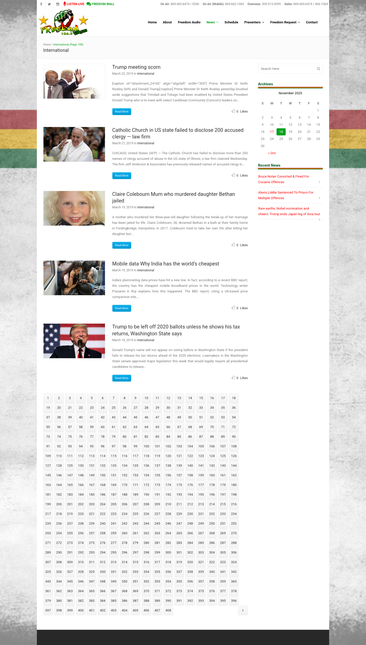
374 (190, 591)
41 (92, 417)
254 (59, 533)
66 (168, 427)
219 (70, 514)
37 (48, 417)
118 (146, 456)
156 (168, 475)
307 (48, 562)
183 (70, 494)
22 (81, 408)
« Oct (272, 153)
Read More (122, 111)
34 (212, 408)
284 (190, 543)
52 (212, 417)
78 (103, 436)
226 (146, 514)
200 (59, 504)
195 (201, 494)
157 (179, 475)
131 (92, 465)
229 (179, 514)
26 (125, 408)
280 (146, 543)
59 (92, 427)
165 (70, 485)
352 (146, 581)
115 (113, 456)
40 (81, 417)
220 (81, 514)
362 (59, 591)
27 (136, 408)
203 (92, 504)
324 (234, 562)
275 (92, 543)
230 (190, 514)
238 (81, 523)
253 (48, 533)
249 (201, 523)
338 (190, 572)
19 (48, 408)
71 (223, 427)
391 (179, 601)
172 (146, 485)
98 (125, 446)
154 (146, 475)
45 (136, 417)
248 (190, 523)
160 (212, 475)
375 (201, 591)
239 (92, 523)
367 (113, 591)
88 (212, 436)
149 (92, 475)
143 (223, 465)
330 (102, 572)
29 (157, 408)
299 (157, 552)
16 (212, 398)
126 (234, 456)
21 (70, 408)
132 (102, 465)
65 (157, 427)
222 (102, 514)
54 (234, 417)
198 (234, 494)
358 (212, 581)
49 (179, 417)
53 (223, 417)
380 (59, 601)
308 (59, 562)
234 (234, 514)
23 (92, 408)
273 (70, 543)
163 (48, 485)
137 (157, 465)
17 (223, 398)
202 (81, 504)
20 (59, 408)
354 (168, 581)
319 (179, 562)
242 (124, 523)
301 (179, 552)
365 (92, 591)
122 (190, 456)
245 (157, 523)
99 (136, 446)
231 (201, 514)
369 (135, 591)
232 (212, 514)
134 (124, 465)
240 (102, 523)
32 (190, 408)
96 (103, 446)
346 (81, 581)
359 (223, 581)
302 (190, 552)
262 (146, 533)
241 (113, 523)
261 (135, 533)
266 (190, 533)
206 (124, 504)
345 (70, 581)
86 (190, 436)
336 (168, 572)
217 (48, 514)
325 (48, 572)
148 (81, 475)
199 (48, 504)
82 (146, 436)
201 (70, 504)
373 (179, 591)
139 (179, 465)
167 (92, 485)
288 (234, 543)
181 (48, 494)
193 (179, 494)
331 (113, 572)
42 (103, 417)
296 (124, 552)
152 (124, 475)
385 (113, 601)
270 (234, 533)
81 (136, 436)
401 (92, 610)
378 (234, 591)
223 (113, 514)
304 (212, 552)
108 (234, 446)
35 (223, 408)
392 (190, 601)
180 (234, 485)
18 (234, 398)
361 (48, 591)
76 (81, 436)
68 (190, 427)
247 (179, 523)
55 (48, 427)
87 (201, 436)
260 (124, 533)
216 (234, 504)
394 (212, 601)
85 (179, 436)
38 (59, 417)
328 (81, 572)
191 (157, 494)
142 (212, 465)
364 (81, 591)
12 (168, 398)
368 (124, 591)
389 (157, 601)
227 (157, 514)
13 (179, 398)
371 (157, 591)
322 (212, 562)
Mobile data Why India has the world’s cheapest (165, 264)
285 (201, 543)
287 (223, 543)
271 (48, 543)
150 (102, 475)
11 (157, 398)
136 (146, 465)
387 (135, 601)
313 (113, 562)
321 (201, 562)
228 (168, 514)
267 (201, 533)
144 (234, 465)
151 (113, 475)
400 (81, 610)
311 (92, 562)
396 (234, 601)
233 (223, 514)
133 (113, 465)
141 (201, 465)
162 (234, 475)
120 (168, 456)
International (145, 73)
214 (212, 504)
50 (190, 417)
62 (125, 427)
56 (59, 427)
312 (102, 562)
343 (48, 581)
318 (168, 562)
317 (157, 562)
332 (124, 572)
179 (223, 485)
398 (59, 610)
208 (146, 504)
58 (81, 427)
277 (113, 543)
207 (135, 504)
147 (70, 475)
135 (135, 465)
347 (92, 581)
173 (157, 485)
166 (81, 485)
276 (102, 543)
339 (201, 572)
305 (223, 552)
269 (223, 533)
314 (124, 562)
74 (59, 436)
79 (114, 436)
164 (59, 485)
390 (168, 601)
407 (157, 610)
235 (48, 523)
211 (179, 504)
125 (223, 456)
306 (234, 552)
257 (92, 533)
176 (190, 485)
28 (146, 408)
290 (59, 552)
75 (70, 436)
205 (113, 504)
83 (157, 436)
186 (102, 494)
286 (212, 543)
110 (59, 456)
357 (201, 581)
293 (92, 552)
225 (135, 514)
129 (70, 465)
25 (114, 408)
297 (135, 552)
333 (135, 572)
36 (234, 408)
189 (135, 494)
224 (124, 514)
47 (157, 417)
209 (157, 504)
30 (168, 408)
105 (201, 446)
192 (168, 494)
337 (179, 572)
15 (201, 398)
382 (81, 601)
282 (168, 543)
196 (212, 494)
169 (113, 485)
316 (146, 562)
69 (201, 427)
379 (48, 601)
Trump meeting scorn (136, 67)
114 (102, 456)
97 (114, 446)
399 (70, 610)
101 (157, 446)
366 (102, 591)
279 (135, 543)
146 (59, 475)
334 (146, 572)
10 (146, 398)
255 (70, 533)
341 (223, 572)
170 (124, 485)
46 (146, 417)
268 (212, 533)
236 (59, 523)
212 (190, 504)
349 (113, 581)
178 (212, 485)
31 (179, 408)
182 (59, 494)
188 (124, 494)
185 (92, 494)
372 (168, 591)
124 (212, 456)
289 (48, 552)
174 (168, 485)
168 (102, 485)
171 (135, 485)
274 (81, 543)
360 (234, 581)
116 (124, 456)
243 (135, 523)
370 (146, 591)
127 (48, 465)
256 (81, 533)
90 (234, 436)
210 (168, 504)
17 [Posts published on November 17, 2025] (272, 132)
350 (124, 581)
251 (223, 523)
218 (59, 514)
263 (157, 533)
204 (102, 504)
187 (113, 494)
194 (190, 494)
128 (59, 465)
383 (92, 601)
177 (201, 485)
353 (157, 581)
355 (179, 581)
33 (201, 408)
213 (201, 504)
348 (102, 581)
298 (146, 552)
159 (201, 475)
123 (201, 456)
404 (124, 610)
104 (190, 446)
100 (146, 446)
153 (135, 475)
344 (59, 581)
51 (201, 417)
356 (190, 581)
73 (48, 436)
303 (201, 552)
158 (190, 475)
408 (168, 610)
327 (70, 572)
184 (81, 494)
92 (59, 446)
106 (212, 446)
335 (157, 572)
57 (70, 427)
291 (70, 552)
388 (146, 601)
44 (125, 417)
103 (179, 446)
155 (157, 475)
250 (212, 523)
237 (70, 523)
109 (48, 456)
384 (102, 601)
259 (113, 533)
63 (136, 427)
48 (168, 417)
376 (212, 591)
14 (190, 398)
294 (102, 552)
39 (70, 417)
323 (223, 562)
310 (81, 562)
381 (70, 601)
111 (70, 456)
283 (179, 543)
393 (201, 601)
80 (125, 436)
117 (135, 456)
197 (223, 494)
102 (168, 446)
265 (179, 533)
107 (223, 446)
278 (124, 543)
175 (179, 485)
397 (48, 610)
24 (103, 408)
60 (103, 427)
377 (223, 591)
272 (59, 543)
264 (168, 533)
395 (223, 601)
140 (190, 465)
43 (114, 417)
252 (234, 523)
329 (92, 572)
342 (234, 572)
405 (135, 610)
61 (114, 427)
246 (168, 523)
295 (113, 552)
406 (146, 610)
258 (102, 533)
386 (124, 601)
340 (212, 572)
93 (70, 446)
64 (146, 427)
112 (81, 456)
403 (113, 610)
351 (135, 581)
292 (81, 552)
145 (48, 475)
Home (47, 44)
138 (168, 465)
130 (81, 465)
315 (135, 562)
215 (223, 504)
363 (70, 591)
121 (179, 456)
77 (92, 436)
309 (70, 562)
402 (102, 610)
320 (190, 562)
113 (92, 456)
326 (59, 572)
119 (157, 456)
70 (212, 427)
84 (168, 436)
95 (92, 446)
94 (81, 446)
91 (48, 446)
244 (146, 523)
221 (92, 514)
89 (223, 436)
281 (157, 543)
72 (234, 427)
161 (223, 475)
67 (179, 427)
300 (168, 552)
